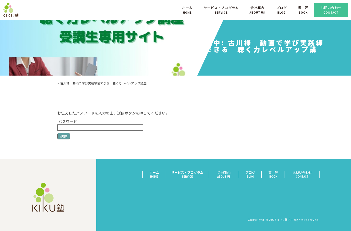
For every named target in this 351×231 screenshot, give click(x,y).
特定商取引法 (309, 190)
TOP (57, 83)
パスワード (100, 124)
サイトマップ (309, 204)
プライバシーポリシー (302, 197)
